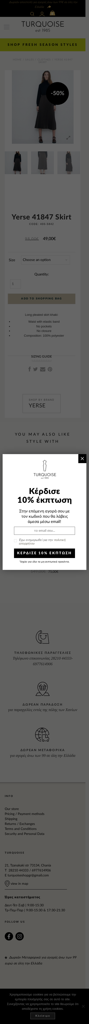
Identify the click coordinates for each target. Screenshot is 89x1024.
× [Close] (82, 458)
